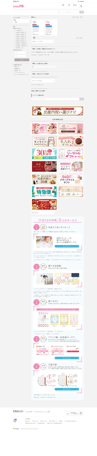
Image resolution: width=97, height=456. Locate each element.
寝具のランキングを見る (38, 50)
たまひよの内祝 (28, 437)
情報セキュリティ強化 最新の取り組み (54, 448)
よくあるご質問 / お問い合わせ (70, 446)
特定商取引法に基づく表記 (30, 448)
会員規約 (60, 446)
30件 (81, 19)
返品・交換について (53, 446)
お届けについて (35, 446)
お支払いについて (43, 446)
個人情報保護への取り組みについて (71, 454)
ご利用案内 (27, 444)
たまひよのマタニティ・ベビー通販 (40, 437)
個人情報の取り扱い (41, 448)
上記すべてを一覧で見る (37, 93)
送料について (27, 446)
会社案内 (82, 454)
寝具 (34, 76)
